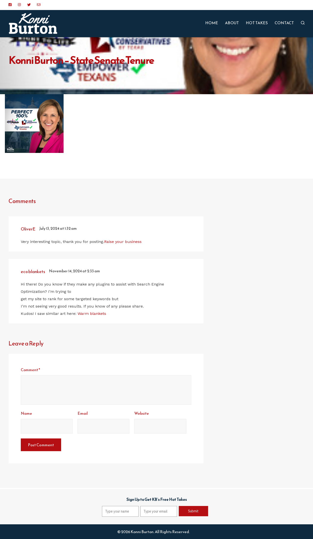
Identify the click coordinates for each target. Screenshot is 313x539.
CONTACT (284, 23)
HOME (211, 23)
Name (26, 413)
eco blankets (33, 271)
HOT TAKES (257, 23)
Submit (193, 511)
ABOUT (232, 23)
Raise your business (123, 241)
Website (141, 413)
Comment (30, 370)
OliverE (28, 229)
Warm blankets (92, 313)
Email (83, 413)
